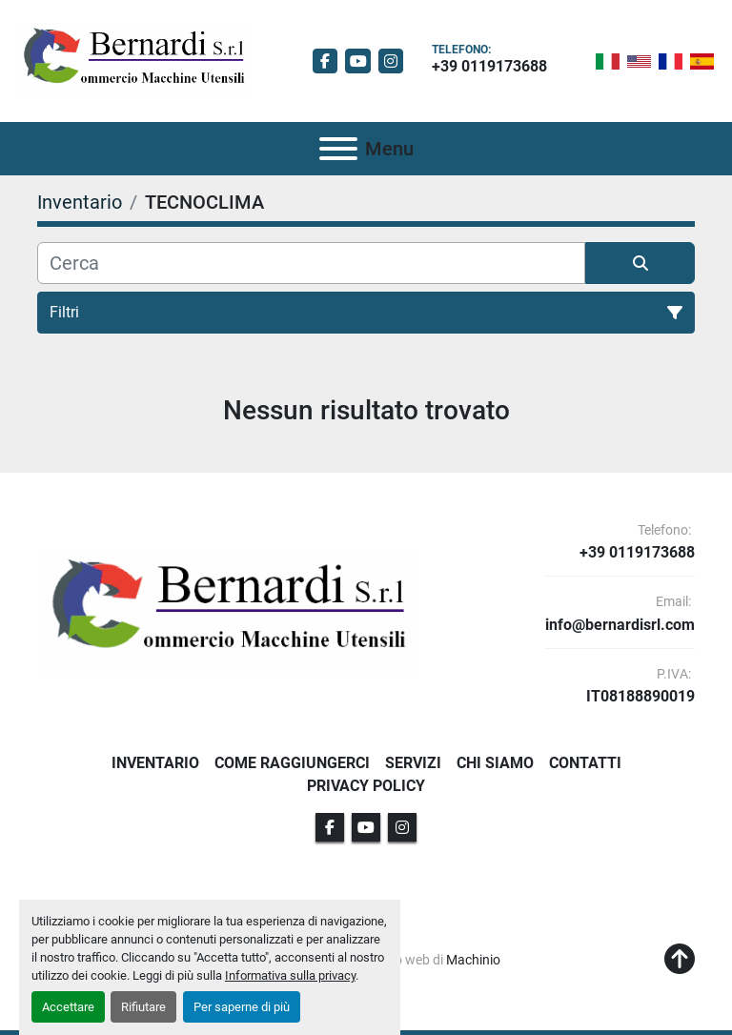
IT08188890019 (640, 696)
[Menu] (338, 148)
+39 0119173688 (489, 66)
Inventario (155, 763)
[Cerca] (311, 263)
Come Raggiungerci (292, 763)
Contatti (585, 763)
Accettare (68, 1007)
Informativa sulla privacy (290, 975)
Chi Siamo (495, 763)
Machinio (473, 959)
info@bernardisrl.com (620, 625)
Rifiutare (143, 1007)
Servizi (413, 763)
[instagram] (391, 61)
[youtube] (358, 61)
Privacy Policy (366, 786)
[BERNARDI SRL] (227, 611)
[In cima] (679, 960)
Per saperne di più (241, 1007)
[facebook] (325, 61)
